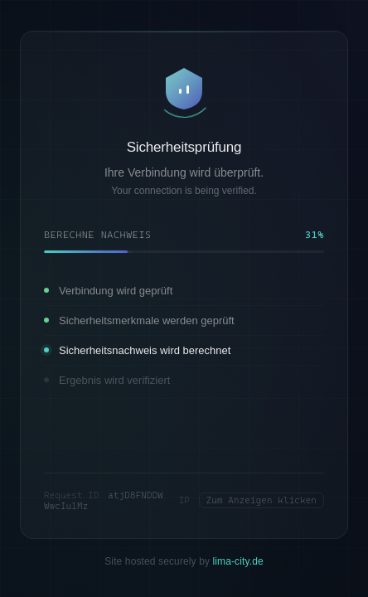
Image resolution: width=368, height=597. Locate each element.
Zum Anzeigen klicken (261, 500)
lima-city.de (238, 560)
